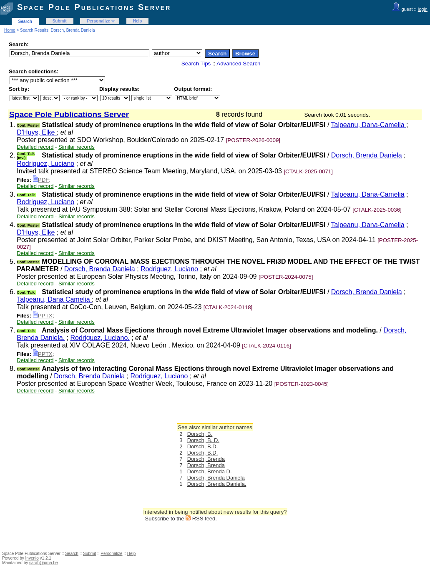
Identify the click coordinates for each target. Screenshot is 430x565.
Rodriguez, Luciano (45, 163)
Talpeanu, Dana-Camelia (369, 124)
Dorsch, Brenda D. (209, 471)
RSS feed (204, 518)
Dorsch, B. (200, 434)
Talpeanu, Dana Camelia (54, 299)
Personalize (98, 21)
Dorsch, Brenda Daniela (366, 155)
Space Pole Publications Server (94, 7)
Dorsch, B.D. (202, 446)
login (422, 9)
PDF (41, 180)
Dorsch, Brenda (206, 459)
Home (9, 30)
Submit (60, 21)
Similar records (76, 147)
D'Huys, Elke (37, 132)
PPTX (43, 315)
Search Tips (196, 63)
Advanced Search (238, 63)
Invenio (32, 558)
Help (137, 21)
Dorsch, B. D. (203, 440)
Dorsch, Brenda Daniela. (216, 484)
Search (25, 21)
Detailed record (35, 147)
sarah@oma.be (43, 562)
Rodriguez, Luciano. (99, 337)
